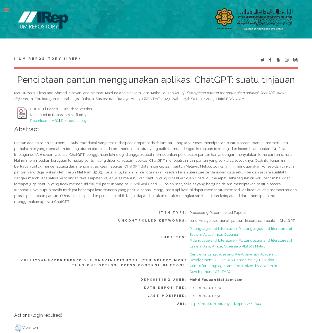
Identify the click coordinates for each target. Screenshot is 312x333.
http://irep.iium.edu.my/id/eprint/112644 (226, 303)
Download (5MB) (44, 120)
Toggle (9, 10)
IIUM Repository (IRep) (47, 59)
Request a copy (74, 120)
